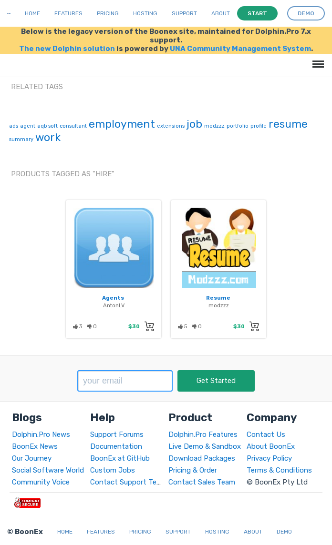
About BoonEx (271, 446)
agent (27, 126)
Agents (113, 297)
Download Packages (201, 458)
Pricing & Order (192, 470)
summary (21, 139)
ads (13, 126)
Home (32, 13)
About (220, 13)
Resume (218, 297)
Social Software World (48, 470)
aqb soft (47, 126)
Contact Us (266, 434)
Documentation (116, 446)
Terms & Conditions (279, 470)
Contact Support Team (128, 482)
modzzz (214, 126)
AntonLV (113, 305)
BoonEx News (35, 446)
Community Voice (41, 482)
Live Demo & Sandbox (204, 446)
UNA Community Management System (240, 48)
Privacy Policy (269, 458)
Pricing (108, 13)
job (194, 124)
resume (288, 124)
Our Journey (32, 458)
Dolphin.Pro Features (203, 434)
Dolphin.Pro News (41, 434)
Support (184, 13)
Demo (284, 531)
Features (68, 13)
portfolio (238, 126)
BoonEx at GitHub (120, 458)
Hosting (145, 13)
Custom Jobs (112, 470)
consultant (73, 126)
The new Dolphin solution (67, 48)
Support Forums (117, 434)
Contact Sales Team (201, 482)
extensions (171, 126)
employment (122, 124)
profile (258, 126)
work (48, 137)
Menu (316, 59)
